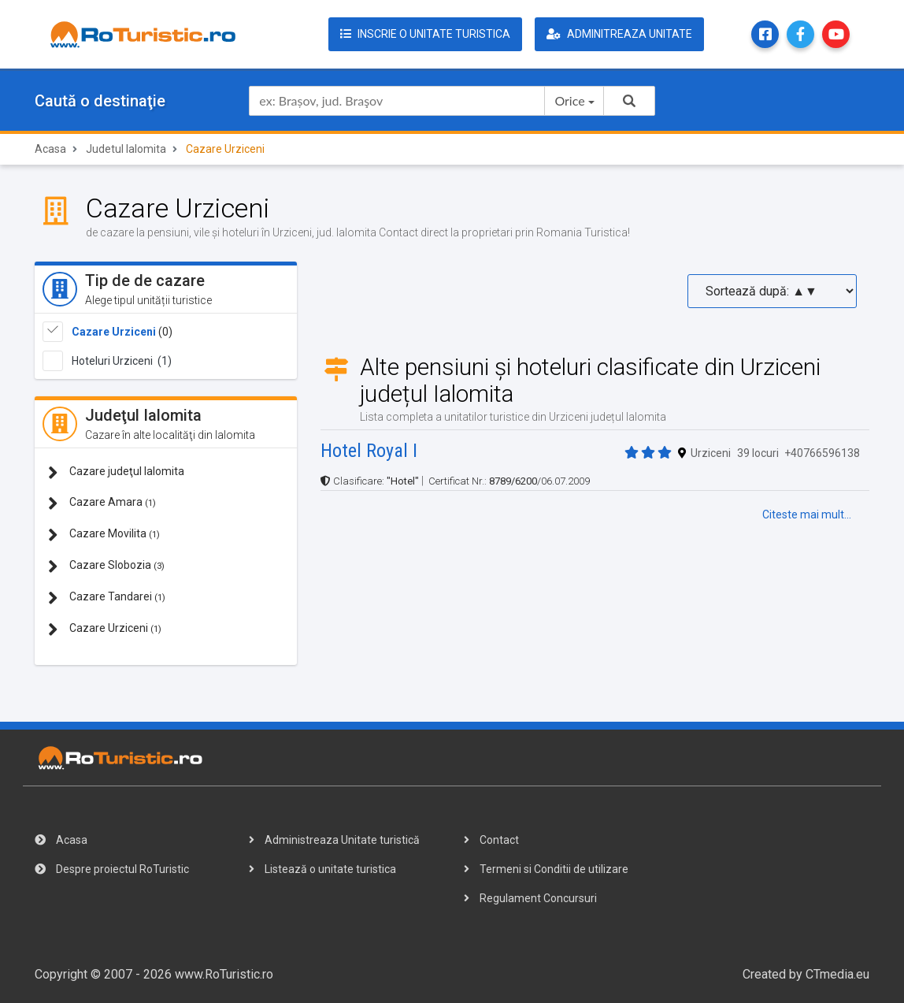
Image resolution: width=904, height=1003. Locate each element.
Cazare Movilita (104, 534)
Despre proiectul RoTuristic (112, 869)
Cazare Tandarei (106, 597)
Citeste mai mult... (806, 514)
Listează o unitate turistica (322, 869)
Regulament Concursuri (530, 898)
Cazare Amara (102, 503)
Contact (491, 840)
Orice (569, 100)
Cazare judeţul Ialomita (116, 472)
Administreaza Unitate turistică (334, 840)
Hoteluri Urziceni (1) (122, 361)
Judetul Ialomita (126, 149)
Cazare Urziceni (114, 331)
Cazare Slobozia (106, 566)
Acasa (50, 149)
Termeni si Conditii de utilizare (546, 869)
